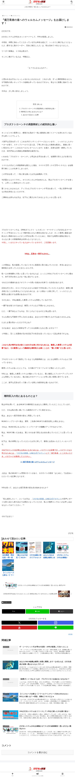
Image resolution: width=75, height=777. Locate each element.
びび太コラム (6, 602)
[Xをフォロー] (19, 623)
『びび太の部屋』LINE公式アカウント (46, 499)
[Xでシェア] (13, 611)
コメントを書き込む (38, 752)
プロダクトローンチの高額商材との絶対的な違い (38, 108)
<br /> (7, 213)
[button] (61, 611)
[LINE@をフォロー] (55, 628)
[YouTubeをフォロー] (19, 628)
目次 (34, 104)
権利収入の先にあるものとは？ (32, 112)
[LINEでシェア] (37, 611)
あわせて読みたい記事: (31, 115)
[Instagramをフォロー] (55, 623)
